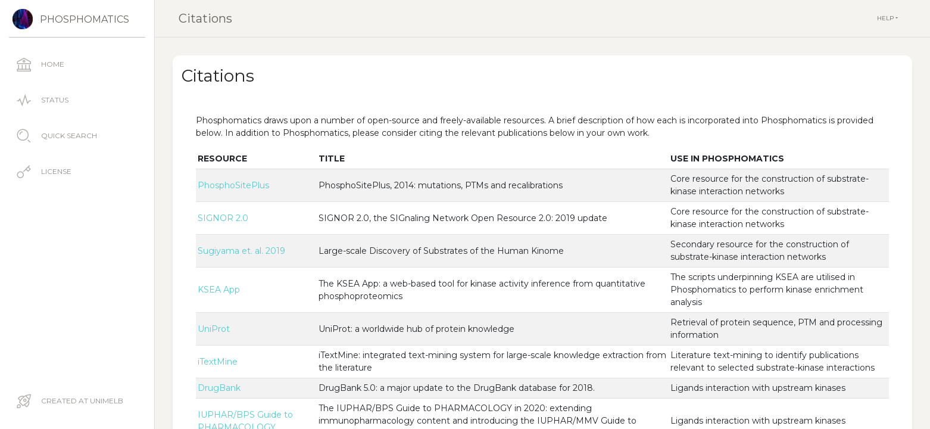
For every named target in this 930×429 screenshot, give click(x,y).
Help (886, 18)
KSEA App (219, 289)
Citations (205, 18)
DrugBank (219, 388)
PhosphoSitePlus (233, 185)
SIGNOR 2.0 (223, 218)
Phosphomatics (84, 19)
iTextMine (218, 361)
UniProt (214, 329)
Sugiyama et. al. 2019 (241, 250)
